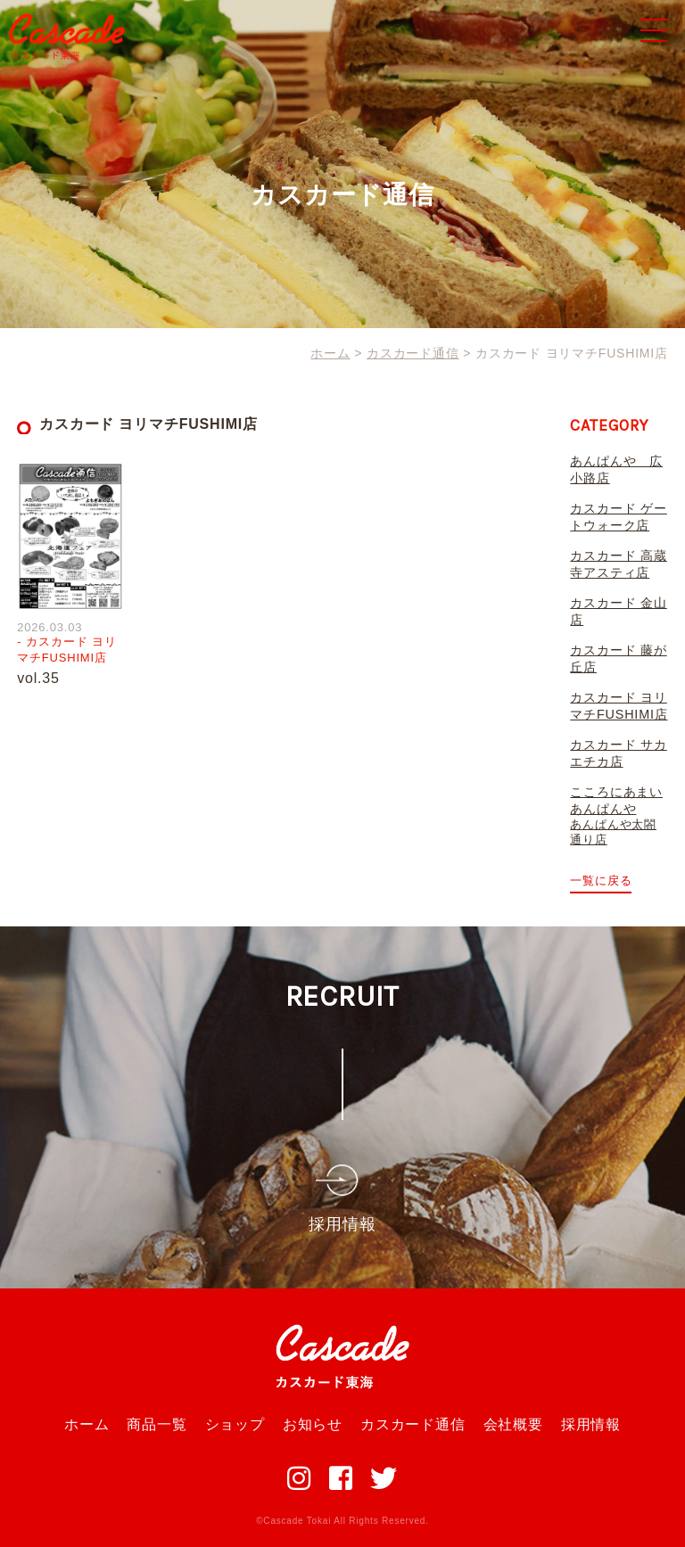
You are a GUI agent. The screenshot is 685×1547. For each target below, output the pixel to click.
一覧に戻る (600, 880)
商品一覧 (156, 1424)
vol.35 (38, 678)
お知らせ (312, 1424)
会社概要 (513, 1424)
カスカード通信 (413, 1424)
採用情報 (591, 1424)
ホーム (86, 1424)
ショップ (235, 1424)
